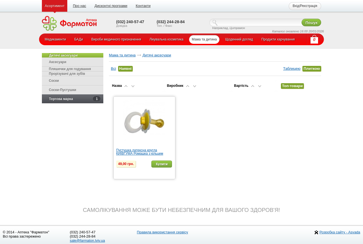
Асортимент (55, 6)
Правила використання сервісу (162, 232)
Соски (54, 81)
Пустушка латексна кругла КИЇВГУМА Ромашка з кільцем (139, 152)
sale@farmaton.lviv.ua (87, 240)
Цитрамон (237, 28)
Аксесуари (57, 62)
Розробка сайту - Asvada (339, 232)
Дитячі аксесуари (157, 55)
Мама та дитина (122, 55)
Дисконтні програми (110, 6)
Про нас (79, 6)
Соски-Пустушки (62, 90)
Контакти (143, 6)
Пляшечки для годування (70, 69)
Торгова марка (75, 98)
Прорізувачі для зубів (67, 74)
